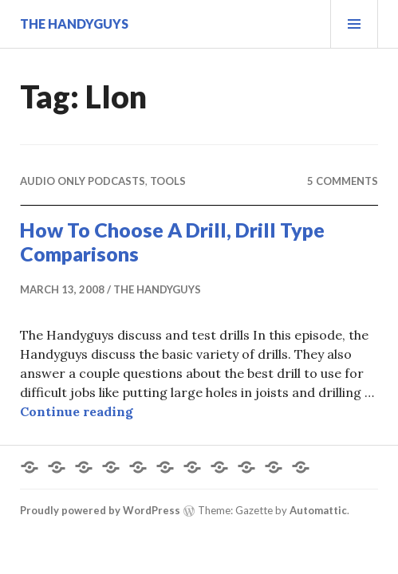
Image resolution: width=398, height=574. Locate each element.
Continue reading (76, 411)
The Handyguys (74, 23)
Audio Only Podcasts (82, 181)
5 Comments (342, 181)
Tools (168, 181)
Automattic (318, 510)
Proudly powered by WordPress (100, 510)
